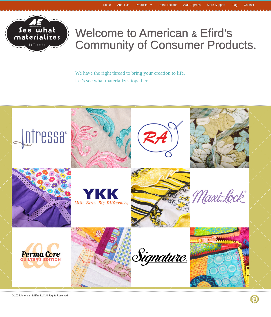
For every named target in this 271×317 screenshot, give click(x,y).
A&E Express (191, 5)
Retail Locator (167, 5)
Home (107, 5)
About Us (123, 5)
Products (144, 5)
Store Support (216, 5)
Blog (235, 5)
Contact (249, 5)
